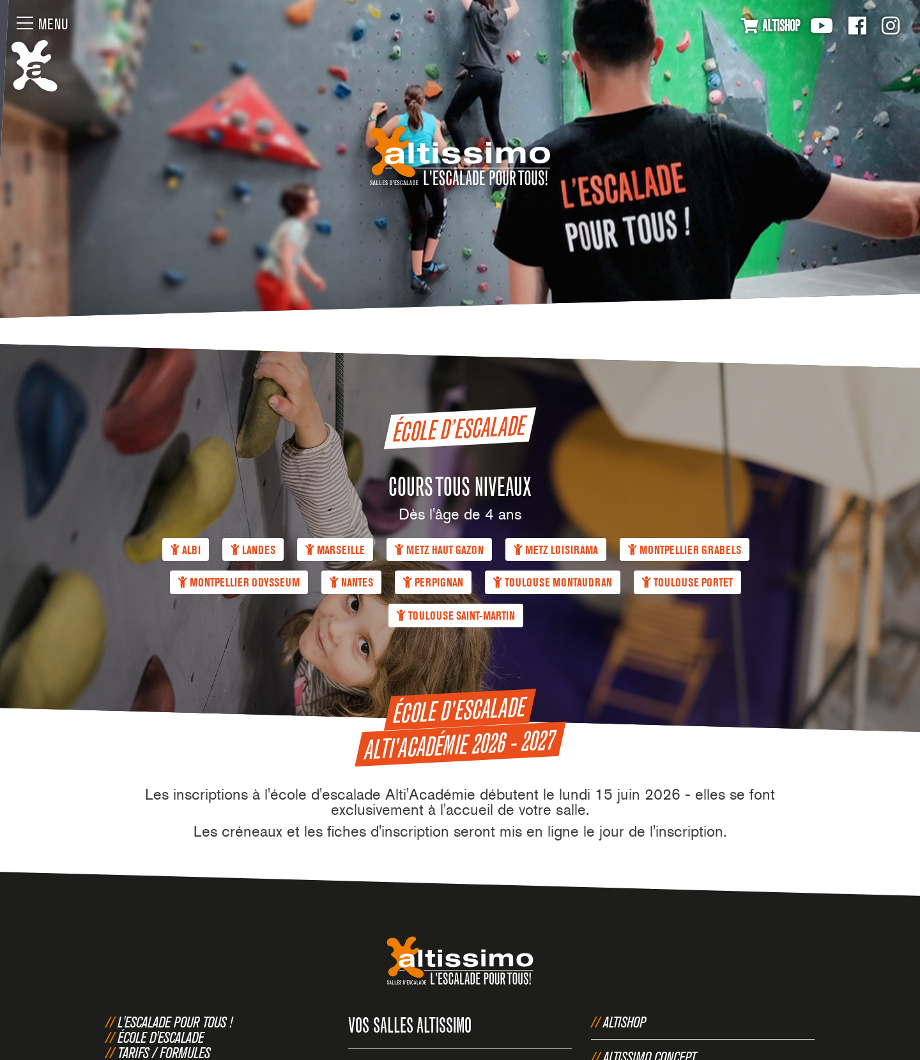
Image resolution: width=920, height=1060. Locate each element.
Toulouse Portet (687, 583)
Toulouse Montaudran (552, 583)
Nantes (351, 583)
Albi (186, 549)
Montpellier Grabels (684, 549)
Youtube (821, 25)
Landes (253, 549)
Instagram (891, 25)
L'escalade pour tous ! (175, 1021)
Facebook (857, 25)
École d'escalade (161, 1037)
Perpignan (433, 583)
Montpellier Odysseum (239, 583)
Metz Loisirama (556, 549)
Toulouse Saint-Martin (456, 616)
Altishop (624, 1021)
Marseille (335, 549)
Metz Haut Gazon (439, 549)
